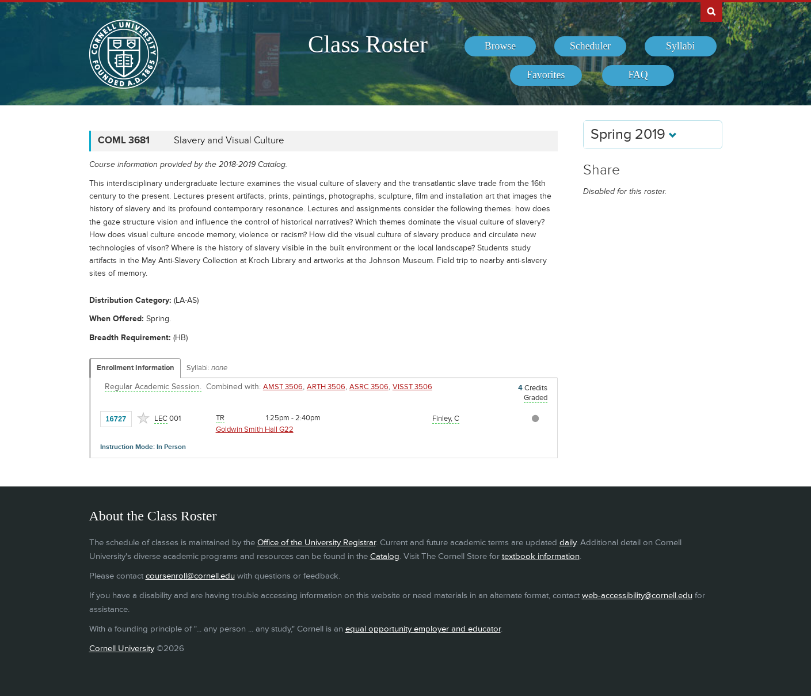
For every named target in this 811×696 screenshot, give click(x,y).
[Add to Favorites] (143, 418)
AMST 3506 (283, 386)
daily (567, 542)
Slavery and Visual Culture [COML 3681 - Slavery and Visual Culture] (229, 140)
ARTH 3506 (326, 386)
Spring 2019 (634, 134)
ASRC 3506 (369, 386)
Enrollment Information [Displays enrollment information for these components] (135, 367)
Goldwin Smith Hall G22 (255, 429)
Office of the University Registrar (316, 542)
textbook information (541, 556)
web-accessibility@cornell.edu (637, 595)
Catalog (384, 556)
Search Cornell (711, 11)
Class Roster (368, 44)
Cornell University (121, 648)
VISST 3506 (412, 386)
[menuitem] (500, 46)
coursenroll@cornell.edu (190, 576)
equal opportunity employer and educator (423, 628)
